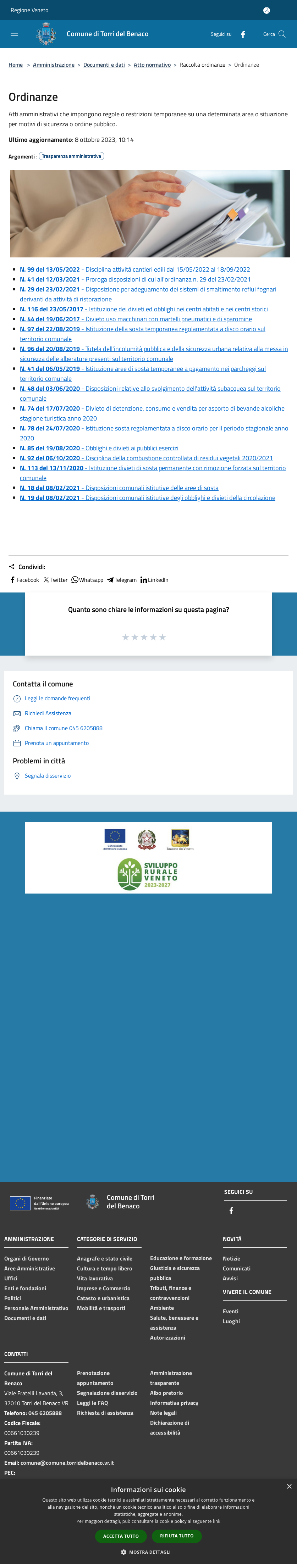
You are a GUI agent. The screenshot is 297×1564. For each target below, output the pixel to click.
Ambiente (162, 1307)
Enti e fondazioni (25, 1288)
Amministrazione (54, 64)
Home (16, 64)
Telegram (121, 579)
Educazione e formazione (181, 1258)
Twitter (55, 579)
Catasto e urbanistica (103, 1298)
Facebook (24, 579)
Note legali (163, 1412)
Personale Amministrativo (36, 1308)
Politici (12, 1298)
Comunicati (237, 1268)
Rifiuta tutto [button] (177, 1536)
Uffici (10, 1278)
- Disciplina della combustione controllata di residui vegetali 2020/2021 (146, 458)
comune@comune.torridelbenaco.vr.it (67, 1462)
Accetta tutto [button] (121, 1536)
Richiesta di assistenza (105, 1412)
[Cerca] (282, 34)
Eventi (230, 1311)
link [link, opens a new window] (216, 1521)
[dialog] (148, 1521)
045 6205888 (45, 1413)
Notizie (231, 1258)
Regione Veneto (29, 10)
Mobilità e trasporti (101, 1308)
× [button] (289, 1487)
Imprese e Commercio (104, 1288)
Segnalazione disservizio (107, 1392)
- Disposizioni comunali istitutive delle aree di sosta (119, 487)
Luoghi (231, 1321)
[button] (148, 1551)
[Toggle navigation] (14, 33)
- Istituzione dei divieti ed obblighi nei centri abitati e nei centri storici (144, 309)
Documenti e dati (104, 64)
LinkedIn (154, 579)
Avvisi (230, 1278)
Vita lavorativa (95, 1278)
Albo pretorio (166, 1392)
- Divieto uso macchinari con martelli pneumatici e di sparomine (136, 319)
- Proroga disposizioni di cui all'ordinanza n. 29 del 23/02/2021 (135, 279)
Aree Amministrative (29, 1268)
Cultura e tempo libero (104, 1268)
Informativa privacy (174, 1402)
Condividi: (27, 567)
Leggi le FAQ (92, 1402)
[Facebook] (240, 34)
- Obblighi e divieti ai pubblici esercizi (99, 448)
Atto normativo (152, 64)
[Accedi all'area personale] (266, 10)
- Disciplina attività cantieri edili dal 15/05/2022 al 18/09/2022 (135, 269)
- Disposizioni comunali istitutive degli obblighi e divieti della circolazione (147, 497)
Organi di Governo (26, 1258)
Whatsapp (87, 579)
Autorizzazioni (167, 1337)
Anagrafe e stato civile (104, 1258)
